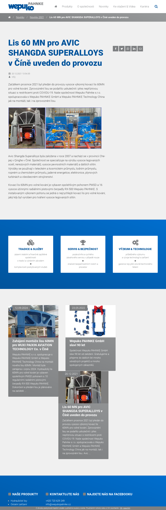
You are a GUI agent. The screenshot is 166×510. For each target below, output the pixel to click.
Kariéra (144, 6)
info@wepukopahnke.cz (58, 453)
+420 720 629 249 (55, 449)
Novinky (103, 6)
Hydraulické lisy (19, 449)
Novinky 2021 (37, 17)
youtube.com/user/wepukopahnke (101, 478)
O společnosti (85, 6)
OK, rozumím (125, 508)
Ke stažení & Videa (124, 6)
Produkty (67, 6)
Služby (14, 471)
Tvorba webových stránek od (117, 501)
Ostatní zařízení (19, 453)
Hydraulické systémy (22, 460)
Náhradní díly (17, 474)
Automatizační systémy (23, 463)
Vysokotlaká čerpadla (22, 456)
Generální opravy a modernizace (27, 467)
